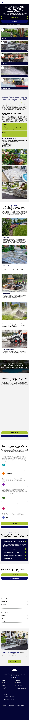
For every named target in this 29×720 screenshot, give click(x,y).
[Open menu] (27, 2)
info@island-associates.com (9, 692)
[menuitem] (8, 679)
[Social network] (17, 674)
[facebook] (11, 674)
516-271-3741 (6, 691)
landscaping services (22, 102)
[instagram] (13, 674)
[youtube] (15, 674)
